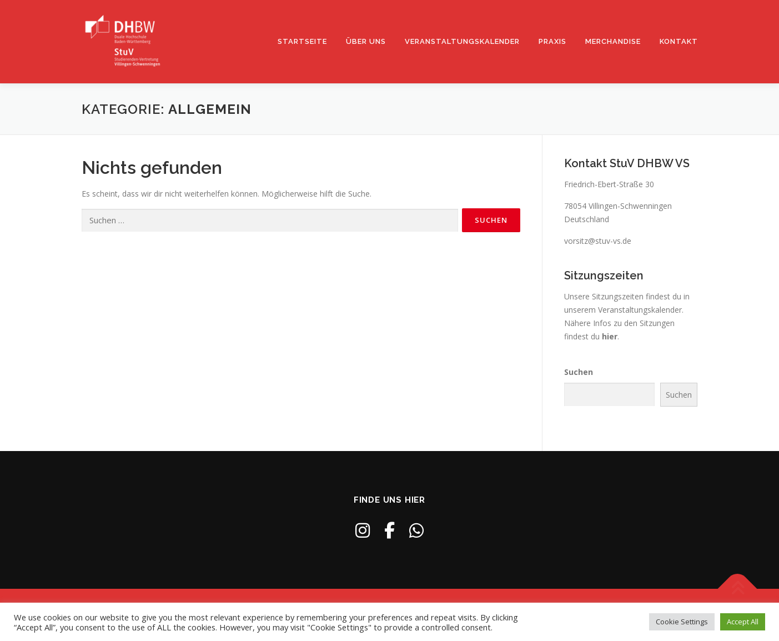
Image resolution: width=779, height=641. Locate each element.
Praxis (552, 41)
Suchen (578, 372)
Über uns (366, 41)
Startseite (302, 41)
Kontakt (679, 41)
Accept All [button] (742, 622)
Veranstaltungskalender (462, 41)
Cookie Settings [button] (682, 622)
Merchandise (613, 41)
